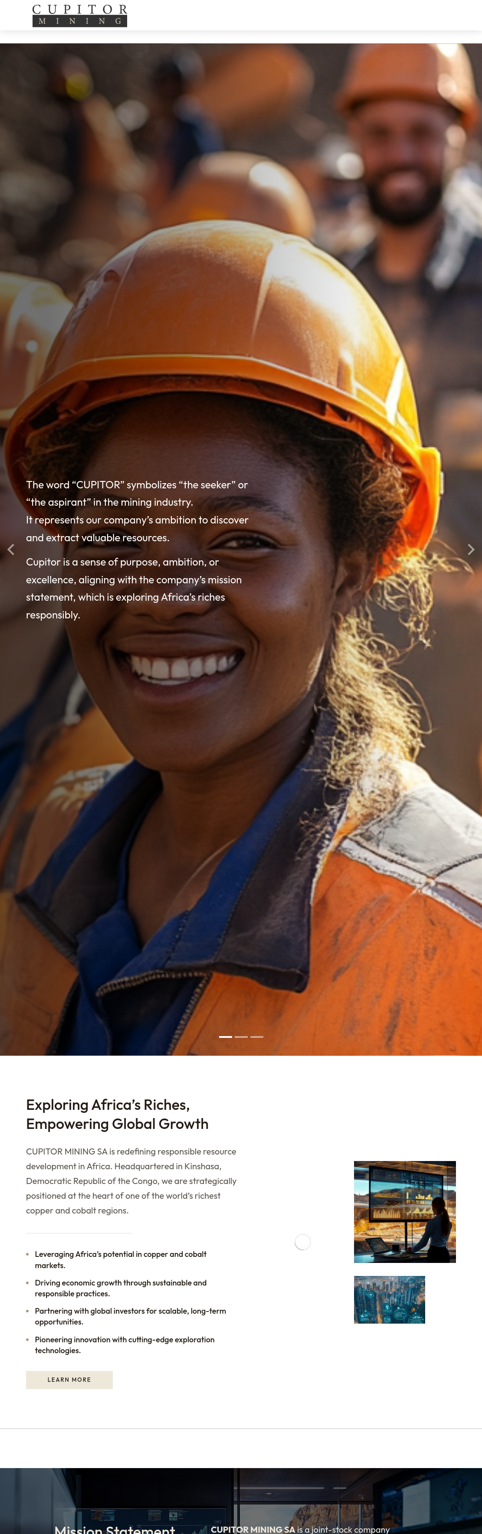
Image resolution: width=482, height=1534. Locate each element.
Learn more (70, 627)
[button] (225, 290)
